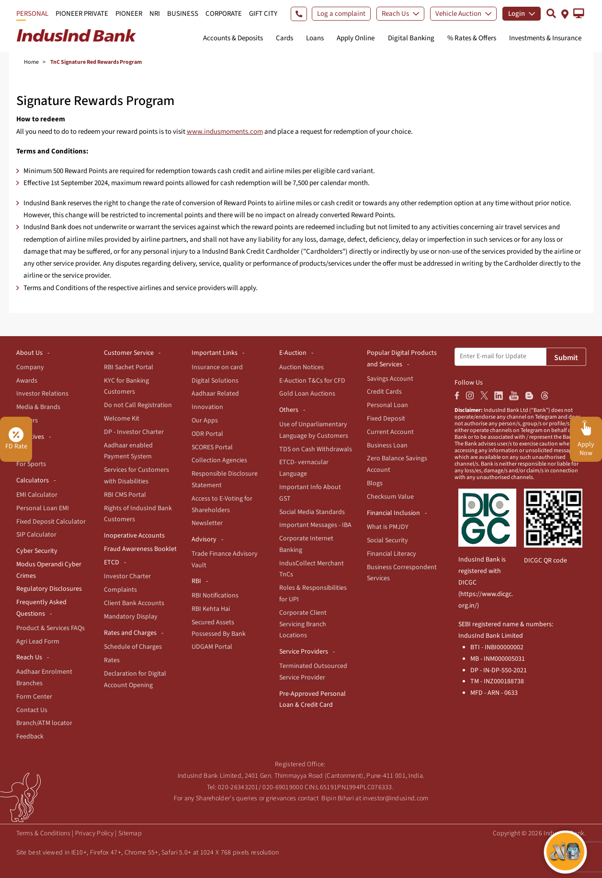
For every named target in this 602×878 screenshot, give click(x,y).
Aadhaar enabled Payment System (128, 451)
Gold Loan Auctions (307, 393)
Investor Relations (42, 393)
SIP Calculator (36, 534)
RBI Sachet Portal (128, 367)
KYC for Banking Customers (126, 386)
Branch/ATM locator (44, 723)
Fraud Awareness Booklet (140, 549)
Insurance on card (217, 367)
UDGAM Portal (212, 647)
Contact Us (31, 710)
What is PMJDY (388, 527)
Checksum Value (390, 497)
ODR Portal (207, 434)
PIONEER (128, 14)
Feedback (30, 736)
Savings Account (390, 379)
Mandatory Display (131, 616)
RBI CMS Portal (125, 495)
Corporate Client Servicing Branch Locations (303, 624)
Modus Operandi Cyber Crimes (48, 570)
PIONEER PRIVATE (82, 14)
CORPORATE (223, 14)
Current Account (390, 432)
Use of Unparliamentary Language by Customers (313, 430)
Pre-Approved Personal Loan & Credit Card (312, 699)
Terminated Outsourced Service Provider (313, 671)
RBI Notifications (215, 595)
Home (31, 62)
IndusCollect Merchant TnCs (311, 569)
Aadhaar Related (215, 393)
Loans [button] (315, 38)
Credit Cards (384, 392)
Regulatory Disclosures (49, 589)
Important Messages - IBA (315, 525)
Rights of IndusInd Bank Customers (138, 514)
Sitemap (130, 833)
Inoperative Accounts (134, 535)
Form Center (34, 697)
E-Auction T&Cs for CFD (312, 381)
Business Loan (387, 445)
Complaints (120, 590)
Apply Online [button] (356, 38)
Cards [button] (284, 38)
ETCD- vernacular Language (304, 468)
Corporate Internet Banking (306, 544)
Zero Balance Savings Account (397, 464)
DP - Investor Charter (134, 432)
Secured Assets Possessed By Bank (219, 628)
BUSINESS (182, 14)
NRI (154, 14)
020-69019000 (282, 787)
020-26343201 (238, 787)
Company (30, 367)
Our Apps (205, 420)
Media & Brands (38, 407)
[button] (578, 13)
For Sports (31, 464)
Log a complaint (341, 14)
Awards (26, 381)
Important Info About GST (310, 492)
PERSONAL (32, 14)
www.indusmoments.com (225, 132)
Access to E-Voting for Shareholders (222, 504)
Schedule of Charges (133, 647)
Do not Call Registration (138, 405)
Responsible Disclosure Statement (225, 479)
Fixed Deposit (386, 418)
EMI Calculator (36, 495)
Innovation (207, 407)
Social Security (387, 540)
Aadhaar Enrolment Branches (44, 677)
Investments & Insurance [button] (545, 38)
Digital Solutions (215, 381)
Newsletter (207, 523)
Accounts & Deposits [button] (233, 38)
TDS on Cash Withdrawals (315, 449)
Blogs (375, 483)
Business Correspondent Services (402, 573)
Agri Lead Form (37, 641)
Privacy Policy (94, 833)
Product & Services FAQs (50, 628)
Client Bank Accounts (134, 603)
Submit (566, 357)
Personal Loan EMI (42, 508)
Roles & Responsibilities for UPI (313, 593)
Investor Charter (127, 576)
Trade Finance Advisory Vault (225, 559)
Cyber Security (36, 551)
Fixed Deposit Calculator (51, 522)
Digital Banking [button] (411, 38)
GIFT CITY (263, 14)
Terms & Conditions (43, 833)
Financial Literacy (391, 554)
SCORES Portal (212, 447)
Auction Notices (301, 367)
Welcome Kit (121, 418)
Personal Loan (387, 405)
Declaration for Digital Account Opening (135, 679)
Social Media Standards (312, 512)
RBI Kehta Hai (211, 609)
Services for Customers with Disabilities (136, 475)
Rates (112, 660)
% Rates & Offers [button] (471, 38)
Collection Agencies (219, 460)
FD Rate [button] (16, 439)
